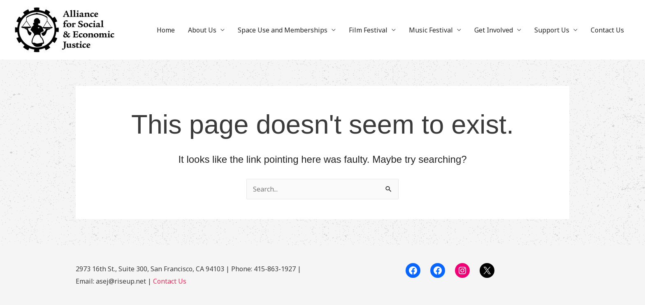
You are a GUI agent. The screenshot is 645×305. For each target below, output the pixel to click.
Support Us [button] (551, 30)
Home (166, 30)
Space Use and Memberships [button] (282, 30)
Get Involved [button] (493, 30)
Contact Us (607, 30)
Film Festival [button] (368, 30)
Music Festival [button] (431, 30)
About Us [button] (202, 30)
